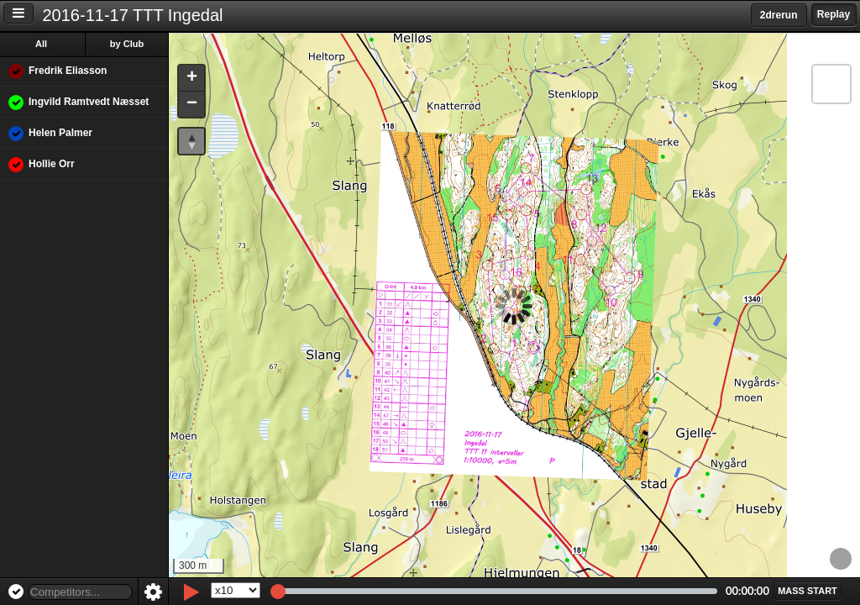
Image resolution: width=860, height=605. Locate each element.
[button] (191, 79)
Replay (833, 14)
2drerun (779, 15)
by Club (127, 44)
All (41, 44)
